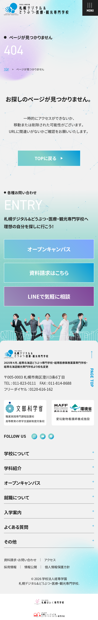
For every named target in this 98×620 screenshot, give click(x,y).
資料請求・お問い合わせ (20, 559)
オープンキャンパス (22, 483)
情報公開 (30, 566)
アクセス (50, 559)
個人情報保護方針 (57, 566)
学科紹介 (13, 468)
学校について (16, 453)
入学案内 (13, 512)
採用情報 (10, 566)
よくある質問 (16, 527)
